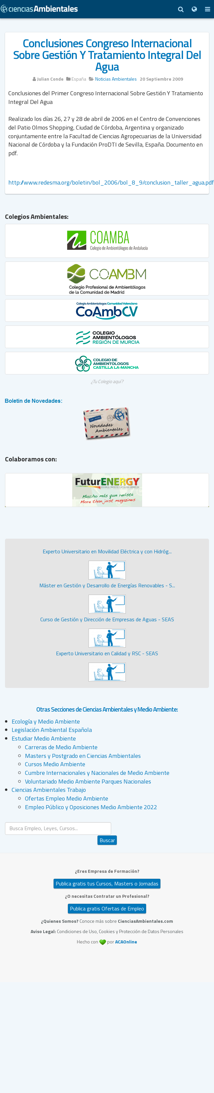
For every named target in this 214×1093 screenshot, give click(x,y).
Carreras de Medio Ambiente (61, 747)
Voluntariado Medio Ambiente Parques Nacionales (88, 781)
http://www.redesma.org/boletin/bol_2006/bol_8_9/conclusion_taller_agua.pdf (111, 182)
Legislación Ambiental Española (52, 729)
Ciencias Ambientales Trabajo (49, 789)
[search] (58, 828)
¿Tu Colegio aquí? (107, 381)
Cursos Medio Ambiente (55, 764)
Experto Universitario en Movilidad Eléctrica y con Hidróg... (107, 551)
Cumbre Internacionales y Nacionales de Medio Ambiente (97, 772)
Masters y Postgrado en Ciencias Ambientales (83, 755)
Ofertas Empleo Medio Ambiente (66, 798)
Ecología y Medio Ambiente (46, 721)
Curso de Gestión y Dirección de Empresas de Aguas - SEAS (107, 619)
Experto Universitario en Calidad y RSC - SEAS (107, 653)
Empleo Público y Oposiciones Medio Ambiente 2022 (91, 807)
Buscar (107, 840)
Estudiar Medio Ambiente (44, 738)
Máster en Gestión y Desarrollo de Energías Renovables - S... (107, 585)
